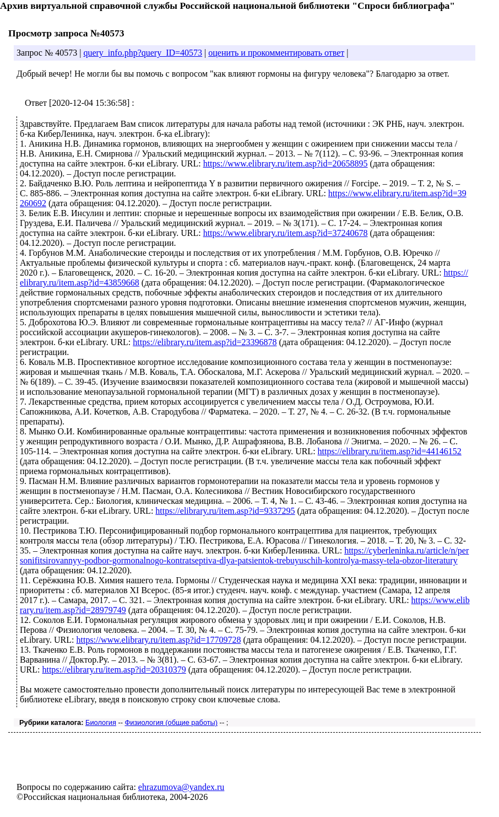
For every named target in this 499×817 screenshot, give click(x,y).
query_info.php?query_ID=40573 (142, 52)
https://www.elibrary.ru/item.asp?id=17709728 (158, 639)
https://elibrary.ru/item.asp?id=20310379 (114, 669)
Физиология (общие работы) (171, 722)
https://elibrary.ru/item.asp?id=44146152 (390, 451)
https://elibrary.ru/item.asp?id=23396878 (204, 342)
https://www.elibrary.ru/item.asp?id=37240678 (285, 233)
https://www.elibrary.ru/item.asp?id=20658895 (285, 163)
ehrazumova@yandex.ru (181, 787)
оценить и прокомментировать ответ (276, 52)
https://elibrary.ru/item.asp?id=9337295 (225, 510)
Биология (100, 722)
